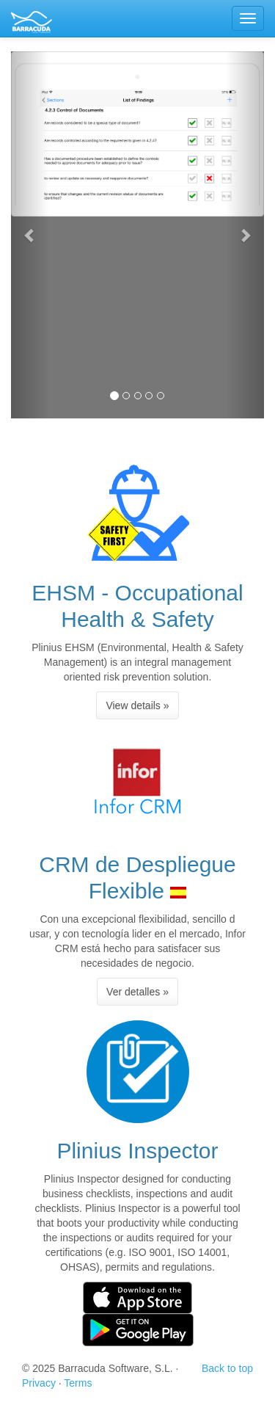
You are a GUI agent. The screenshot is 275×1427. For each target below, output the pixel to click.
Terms (78, 1383)
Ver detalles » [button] (137, 992)
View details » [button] (137, 705)
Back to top (227, 1368)
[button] (30, 234)
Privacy (39, 1383)
